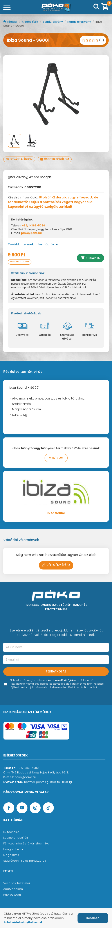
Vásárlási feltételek (16, 883)
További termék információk (33, 244)
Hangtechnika (13, 849)
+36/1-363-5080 (33, 225)
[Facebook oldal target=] (8, 807)
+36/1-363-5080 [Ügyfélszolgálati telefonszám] (28, 768)
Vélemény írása (56, 565)
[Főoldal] (56, 7)
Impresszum (12, 894)
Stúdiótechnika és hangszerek (24, 861)
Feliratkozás (56, 671)
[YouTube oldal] (21, 807)
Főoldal (10, 22)
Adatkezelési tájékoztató (65, 680)
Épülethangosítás (15, 838)
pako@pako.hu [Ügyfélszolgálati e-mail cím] (25, 777)
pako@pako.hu (31, 233)
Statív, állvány (53, 22)
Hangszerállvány (79, 22)
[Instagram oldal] (35, 807)
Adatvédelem (13, 889)
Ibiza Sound (56, 513)
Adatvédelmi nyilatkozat (23, 922)
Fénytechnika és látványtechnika (26, 843)
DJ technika (11, 832)
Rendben (92, 918)
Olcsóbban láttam (19, 262)
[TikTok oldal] (48, 807)
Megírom (56, 458)
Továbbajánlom (19, 159)
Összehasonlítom (54, 159)
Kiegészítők (30, 22)
